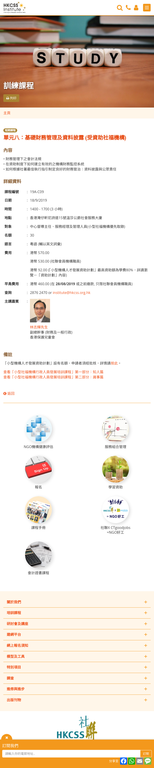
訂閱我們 (10, 745)
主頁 (7, 112)
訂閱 (146, 754)
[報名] (38, 473)
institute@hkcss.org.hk (71, 292)
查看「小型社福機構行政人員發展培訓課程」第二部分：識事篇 (53, 377)
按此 (114, 363)
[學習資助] (115, 473)
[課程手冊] (38, 513)
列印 (11, 98)
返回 (9, 393)
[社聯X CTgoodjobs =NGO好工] (115, 515)
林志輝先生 (39, 327)
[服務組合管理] (115, 432)
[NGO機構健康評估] (38, 432)
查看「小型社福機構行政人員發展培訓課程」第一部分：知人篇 (53, 371)
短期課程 (10, 130)
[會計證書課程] (38, 558)
